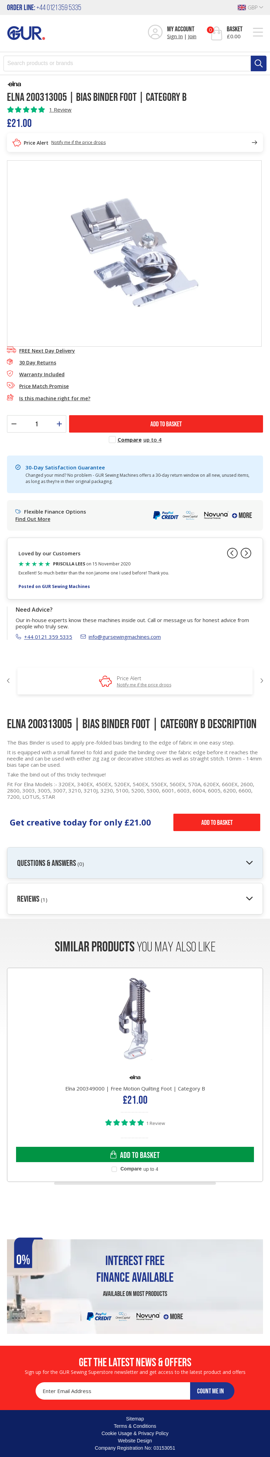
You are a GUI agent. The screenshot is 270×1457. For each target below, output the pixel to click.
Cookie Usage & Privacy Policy (135, 1433)
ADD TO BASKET (166, 424)
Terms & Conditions (135, 1426)
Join (192, 36)
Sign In (175, 36)
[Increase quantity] (59, 423)
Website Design (135, 1440)
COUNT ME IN (210, 1391)
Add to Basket (217, 822)
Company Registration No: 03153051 (135, 1448)
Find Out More (32, 519)
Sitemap (135, 1419)
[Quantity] (36, 424)
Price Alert (144, 681)
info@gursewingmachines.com (121, 637)
